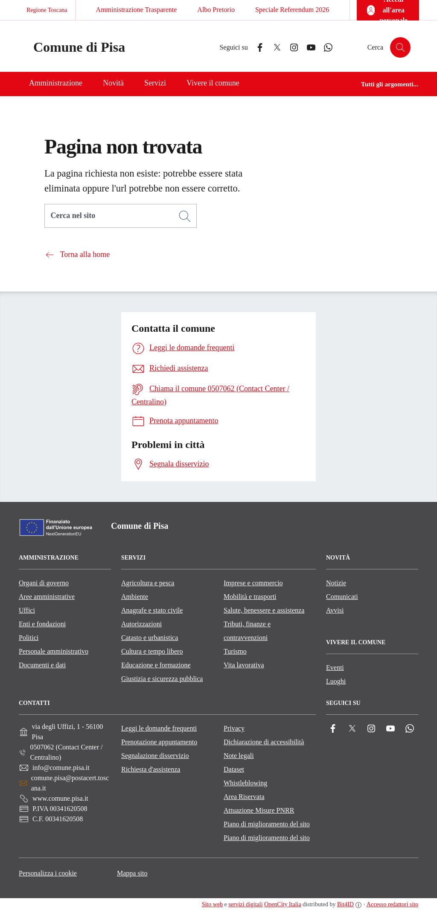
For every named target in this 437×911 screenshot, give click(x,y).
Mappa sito (132, 873)
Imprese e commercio (253, 583)
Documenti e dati (42, 665)
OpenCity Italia (282, 904)
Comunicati (342, 596)
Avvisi (335, 610)
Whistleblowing (245, 783)
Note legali (239, 755)
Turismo (235, 651)
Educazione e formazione (156, 665)
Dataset (234, 769)
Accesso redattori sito (392, 904)
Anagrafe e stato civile (152, 610)
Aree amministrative (47, 596)
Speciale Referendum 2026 (292, 9)
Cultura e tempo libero (152, 651)
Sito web (212, 904)
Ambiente (134, 596)
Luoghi (336, 681)
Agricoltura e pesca (147, 583)
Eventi (335, 667)
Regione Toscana (46, 10)
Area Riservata (244, 796)
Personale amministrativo (53, 651)
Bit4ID (345, 904)
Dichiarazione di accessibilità (264, 742)
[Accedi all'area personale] (388, 10)
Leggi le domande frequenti (159, 728)
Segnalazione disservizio (155, 755)
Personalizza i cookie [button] (48, 873)
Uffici (27, 610)
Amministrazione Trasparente (136, 9)
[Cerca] (185, 216)
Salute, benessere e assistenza (264, 610)
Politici (28, 637)
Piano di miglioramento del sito (267, 824)
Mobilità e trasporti (250, 596)
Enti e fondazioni (42, 624)
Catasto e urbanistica (149, 637)
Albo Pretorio (216, 9)
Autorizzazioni (141, 624)
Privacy (234, 728)
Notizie (336, 583)
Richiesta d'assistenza (150, 769)
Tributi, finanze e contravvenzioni (247, 630)
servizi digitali (245, 904)
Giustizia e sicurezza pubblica (162, 678)
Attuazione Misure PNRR (259, 810)
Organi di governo (44, 583)
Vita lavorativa (244, 665)
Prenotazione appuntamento (159, 742)
